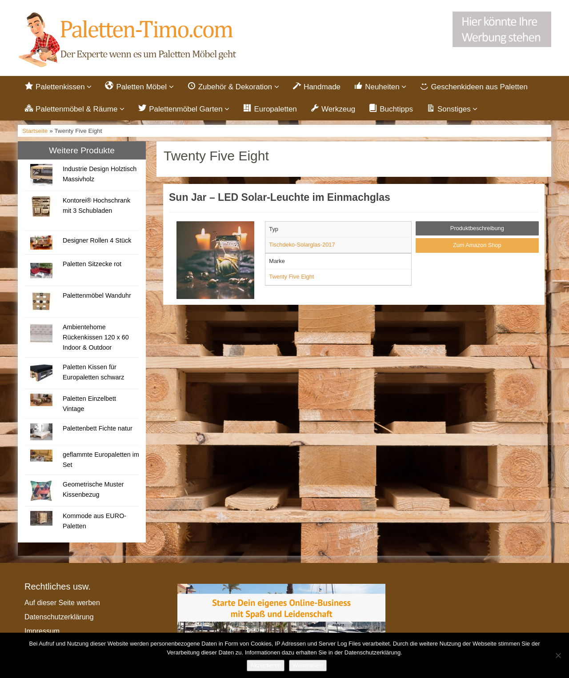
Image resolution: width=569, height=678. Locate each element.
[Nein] (557, 655)
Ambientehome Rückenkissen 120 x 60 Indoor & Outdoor (96, 337)
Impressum (42, 631)
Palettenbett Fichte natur (97, 428)
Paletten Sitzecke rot (92, 263)
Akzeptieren (265, 665)
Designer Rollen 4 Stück (97, 240)
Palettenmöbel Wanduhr (97, 295)
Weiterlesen (308, 665)
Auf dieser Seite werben (62, 602)
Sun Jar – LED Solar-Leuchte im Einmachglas (279, 197)
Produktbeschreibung (477, 228)
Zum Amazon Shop (477, 245)
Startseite (35, 131)
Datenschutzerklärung (59, 617)
